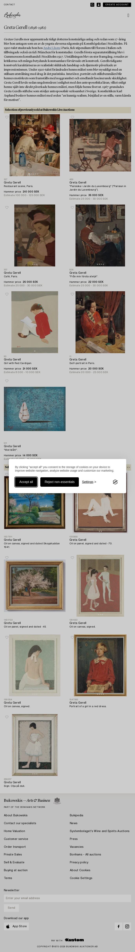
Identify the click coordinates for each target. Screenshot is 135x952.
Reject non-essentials (60, 482)
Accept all (26, 482)
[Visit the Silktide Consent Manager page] (115, 482)
